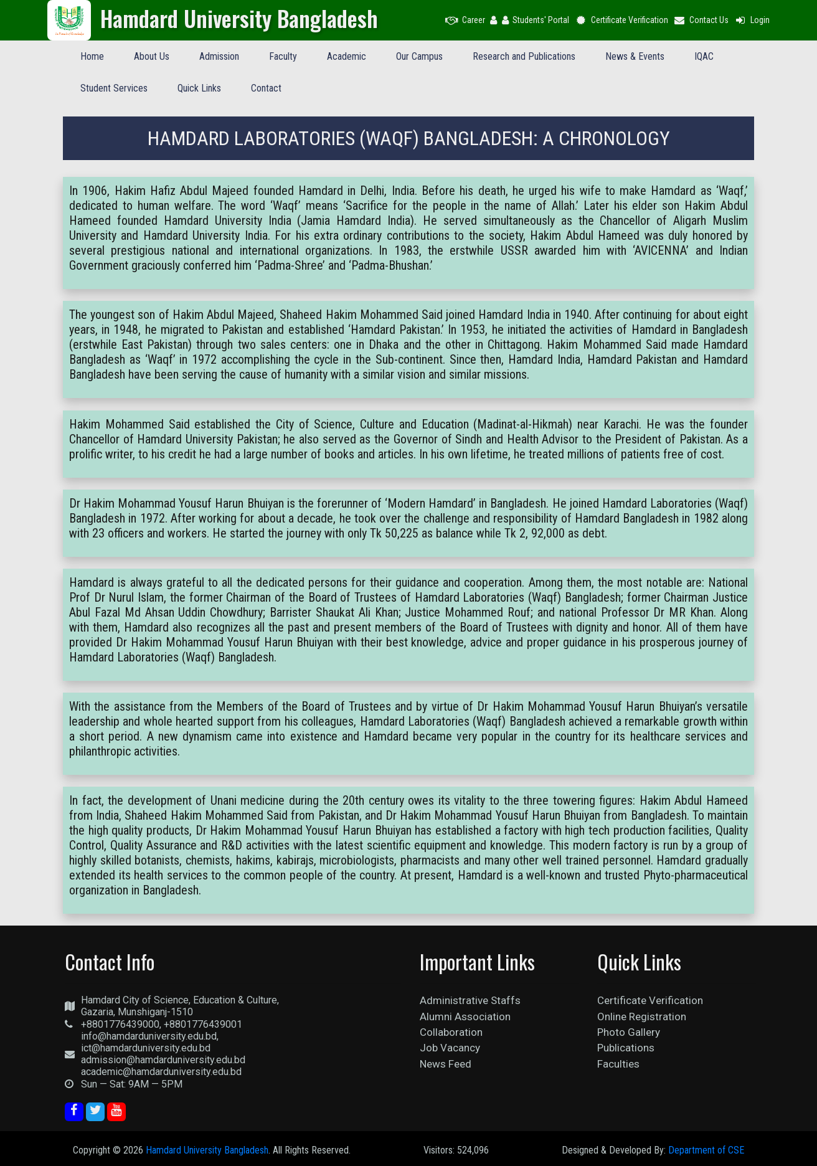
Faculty (283, 56)
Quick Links (199, 88)
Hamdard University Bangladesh (207, 1150)
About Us (151, 56)
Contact (266, 88)
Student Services (114, 88)
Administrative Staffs (470, 1000)
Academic (346, 56)
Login (752, 20)
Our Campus (419, 56)
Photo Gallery (628, 1032)
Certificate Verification (621, 20)
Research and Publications (524, 56)
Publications (625, 1047)
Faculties (618, 1064)
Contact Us (701, 20)
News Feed (445, 1064)
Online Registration (641, 1016)
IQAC (704, 56)
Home (92, 56)
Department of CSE (706, 1150)
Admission (219, 56)
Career (465, 20)
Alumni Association (465, 1016)
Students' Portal (535, 20)
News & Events (634, 56)
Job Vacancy (450, 1047)
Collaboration (451, 1032)
